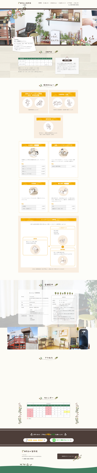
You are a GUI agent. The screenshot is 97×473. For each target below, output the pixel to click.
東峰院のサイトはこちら (68, 456)
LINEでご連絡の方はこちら (63, 440)
